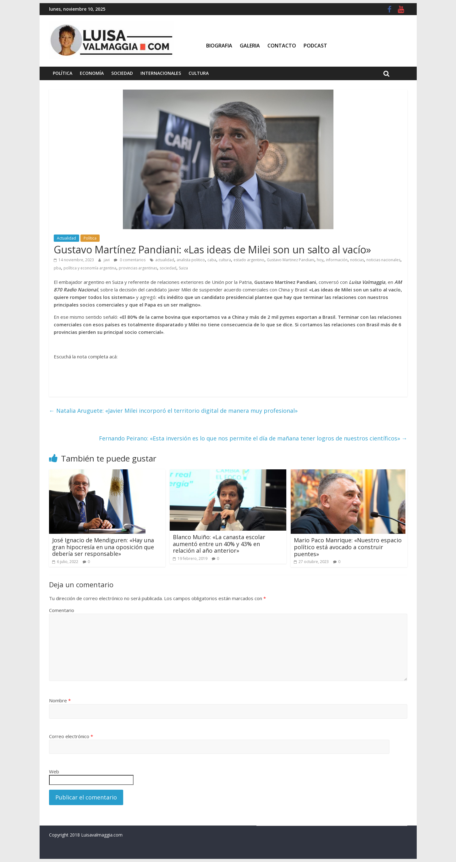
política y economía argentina (89, 268)
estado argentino (248, 259)
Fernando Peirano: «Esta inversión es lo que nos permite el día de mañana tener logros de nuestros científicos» (253, 438)
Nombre (60, 700)
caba (211, 259)
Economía (92, 73)
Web (54, 771)
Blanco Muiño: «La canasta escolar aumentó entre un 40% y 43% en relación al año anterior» (219, 543)
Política (62, 73)
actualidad (164, 259)
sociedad (168, 268)
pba (57, 268)
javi (107, 259)
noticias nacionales (383, 259)
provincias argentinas (138, 268)
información (337, 259)
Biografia (219, 45)
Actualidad (66, 238)
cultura (225, 259)
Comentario (61, 610)
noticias (357, 259)
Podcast (315, 45)
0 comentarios (130, 259)
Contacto (281, 45)
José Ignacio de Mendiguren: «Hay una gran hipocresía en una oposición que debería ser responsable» (103, 546)
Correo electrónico (71, 736)
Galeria (250, 45)
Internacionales (160, 73)
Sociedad (122, 73)
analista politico (191, 259)
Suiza (183, 268)
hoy (320, 259)
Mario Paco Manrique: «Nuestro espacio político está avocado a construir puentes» (348, 546)
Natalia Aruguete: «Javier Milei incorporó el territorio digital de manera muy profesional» (173, 410)
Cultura (199, 73)
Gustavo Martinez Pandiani (290, 259)
